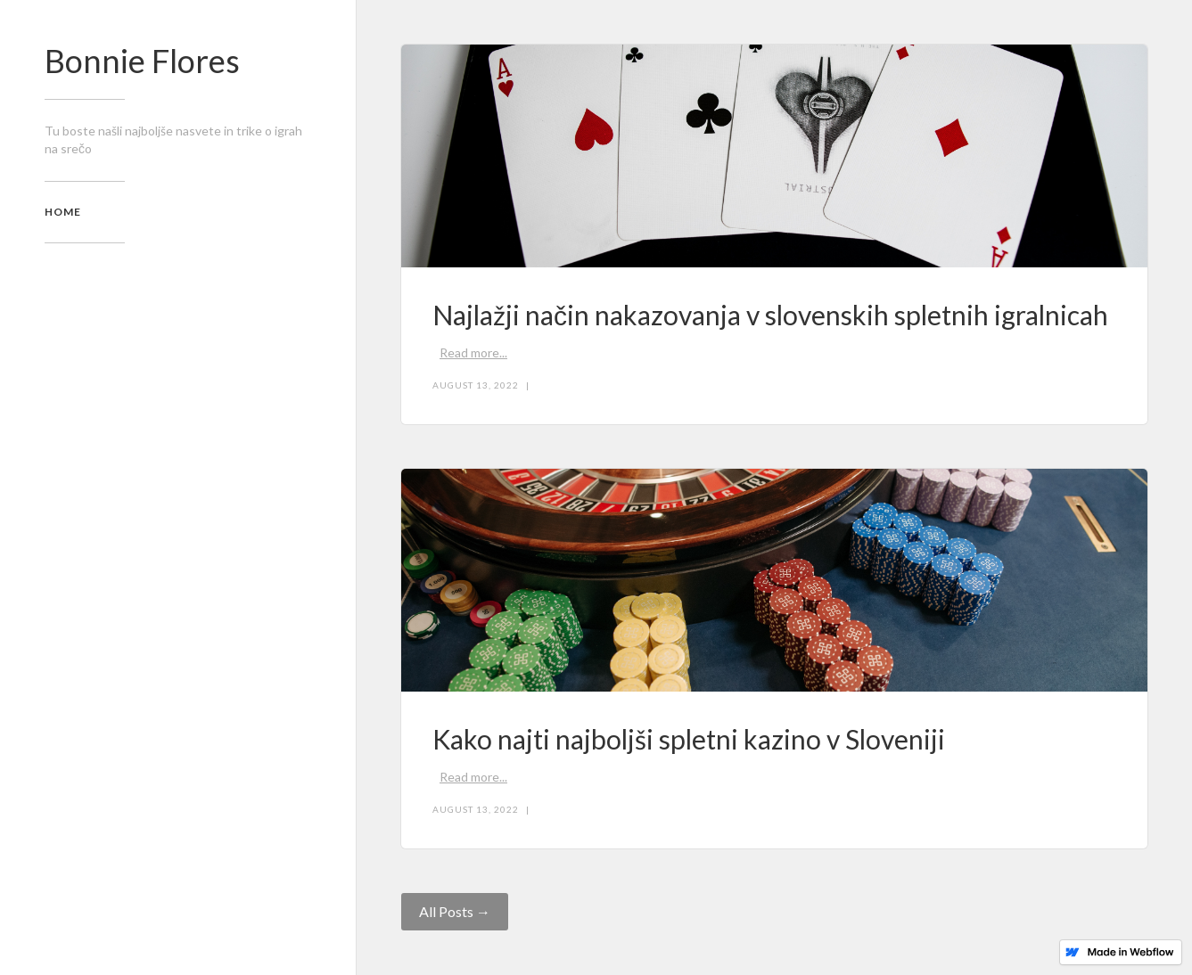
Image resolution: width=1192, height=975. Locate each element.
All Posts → (454, 911)
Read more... (473, 352)
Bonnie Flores (142, 61)
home (63, 211)
